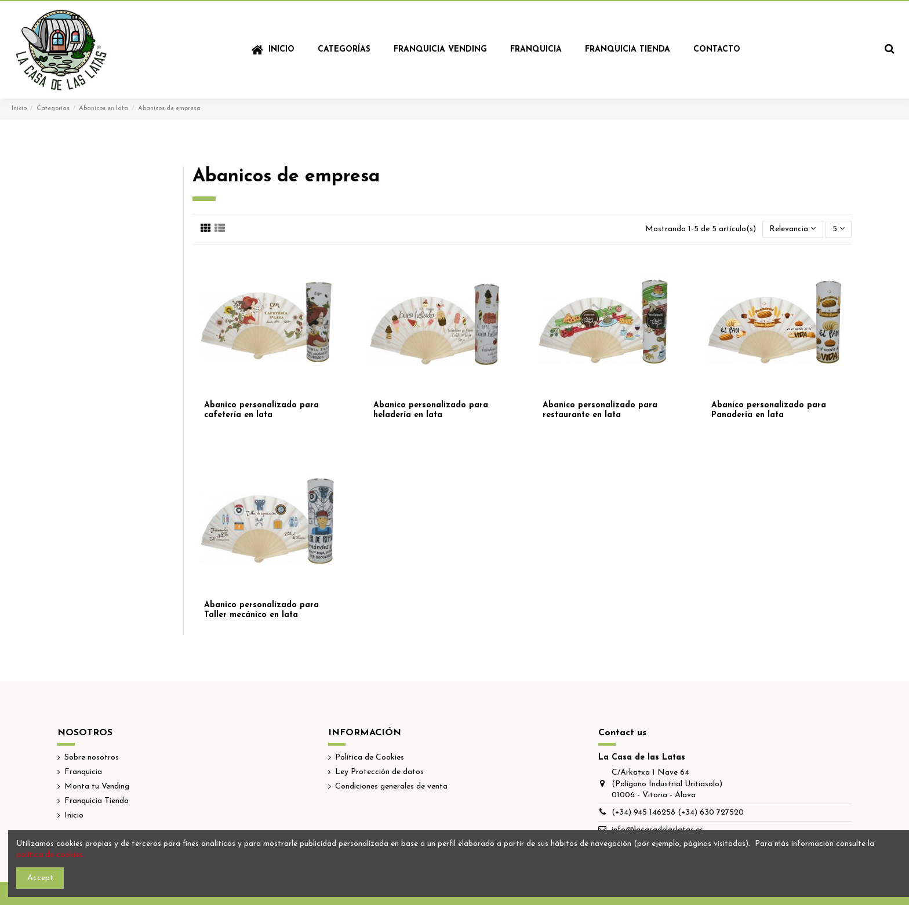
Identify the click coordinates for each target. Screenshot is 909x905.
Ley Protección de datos (379, 772)
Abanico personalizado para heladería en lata (430, 410)
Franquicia (83, 772)
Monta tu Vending (96, 786)
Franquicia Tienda (96, 801)
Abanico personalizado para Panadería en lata (768, 410)
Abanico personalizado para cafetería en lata (261, 410)
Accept (40, 878)
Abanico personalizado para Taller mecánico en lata (261, 610)
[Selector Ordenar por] (792, 229)
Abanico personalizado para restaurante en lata (600, 410)
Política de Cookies (369, 757)
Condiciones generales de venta (391, 786)
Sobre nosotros (91, 757)
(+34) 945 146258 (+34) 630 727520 (678, 812)
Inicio (73, 815)
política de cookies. (50, 855)
